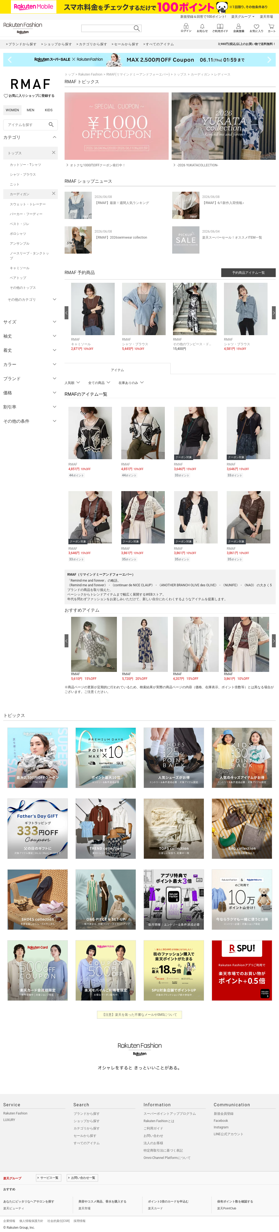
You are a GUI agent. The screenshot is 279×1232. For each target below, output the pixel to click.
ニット (15, 184)
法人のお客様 (153, 1141)
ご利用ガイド (153, 1127)
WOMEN (12, 110)
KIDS (49, 110)
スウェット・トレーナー (28, 204)
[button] (93, 321)
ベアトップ (18, 278)
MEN (30, 110)
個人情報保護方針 (31, 1219)
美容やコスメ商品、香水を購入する (102, 1200)
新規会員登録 (223, 1112)
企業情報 (9, 1219)
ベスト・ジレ (19, 224)
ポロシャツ (18, 234)
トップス (15, 153)
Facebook (221, 1119)
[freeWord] (30, 124)
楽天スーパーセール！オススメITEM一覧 (232, 237)
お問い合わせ (153, 1134)
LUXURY (9, 1118)
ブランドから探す (87, 1112)
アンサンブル (19, 243)
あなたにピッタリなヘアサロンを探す (28, 1200)
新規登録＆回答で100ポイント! (203, 17)
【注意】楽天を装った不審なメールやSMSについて (139, 1013)
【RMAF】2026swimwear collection (121, 237)
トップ (69, 74)
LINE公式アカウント (229, 1132)
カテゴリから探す (87, 1127)
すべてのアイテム (87, 1141)
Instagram (221, 1126)
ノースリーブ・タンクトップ (29, 255)
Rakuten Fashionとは (159, 1119)
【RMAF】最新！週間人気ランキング (122, 203)
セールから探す (85, 1134)
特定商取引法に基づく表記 (163, 1149)
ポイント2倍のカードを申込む (168, 1200)
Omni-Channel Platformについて (167, 1156)
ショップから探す (87, 1119)
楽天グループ (241, 17)
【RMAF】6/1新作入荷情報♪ (223, 203)
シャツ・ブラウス (23, 174)
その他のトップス (23, 288)
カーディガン (19, 194)
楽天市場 (266, 17)
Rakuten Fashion (90, 74)
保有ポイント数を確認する (235, 1200)
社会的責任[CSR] (58, 1219)
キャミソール (19, 268)
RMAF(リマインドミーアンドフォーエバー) (138, 74)
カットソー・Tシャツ (25, 165)
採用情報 (80, 1219)
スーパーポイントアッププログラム (170, 1112)
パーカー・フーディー (26, 214)
